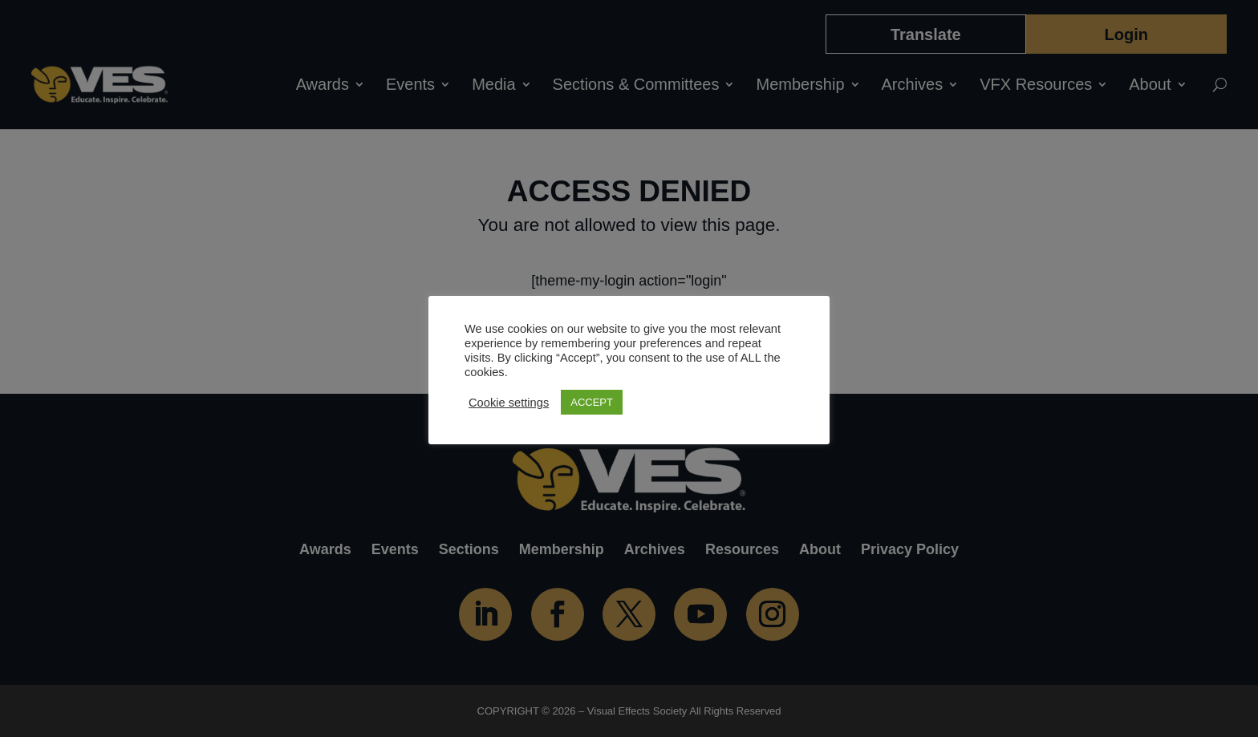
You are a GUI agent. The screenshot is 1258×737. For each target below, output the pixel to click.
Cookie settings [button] (509, 402)
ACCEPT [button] (591, 402)
